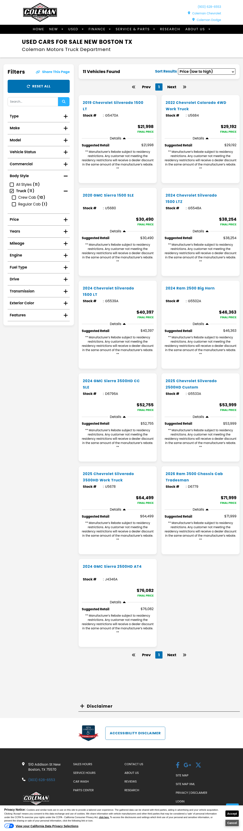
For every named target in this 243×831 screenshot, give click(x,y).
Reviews (131, 781)
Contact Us (134, 764)
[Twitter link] (198, 765)
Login (180, 801)
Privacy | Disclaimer (191, 793)
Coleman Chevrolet (204, 13)
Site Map (182, 775)
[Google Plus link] (187, 765)
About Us (195, 29)
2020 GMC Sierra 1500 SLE (112, 195)
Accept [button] (232, 813)
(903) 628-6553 (209, 7)
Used (74, 29)
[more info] (118, 95)
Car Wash (81, 781)
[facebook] (178, 765)
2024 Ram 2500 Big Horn (194, 288)
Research (170, 29)
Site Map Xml (185, 784)
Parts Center (83, 790)
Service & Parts (133, 29)
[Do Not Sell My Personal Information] (41, 827)
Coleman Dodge (206, 20)
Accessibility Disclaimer (135, 733)
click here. (104, 817)
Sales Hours (82, 764)
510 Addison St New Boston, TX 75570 (44, 767)
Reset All (39, 86)
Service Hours (84, 773)
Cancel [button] (232, 823)
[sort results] (206, 71)
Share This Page (53, 71)
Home (38, 29)
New (54, 29)
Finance (98, 29)
